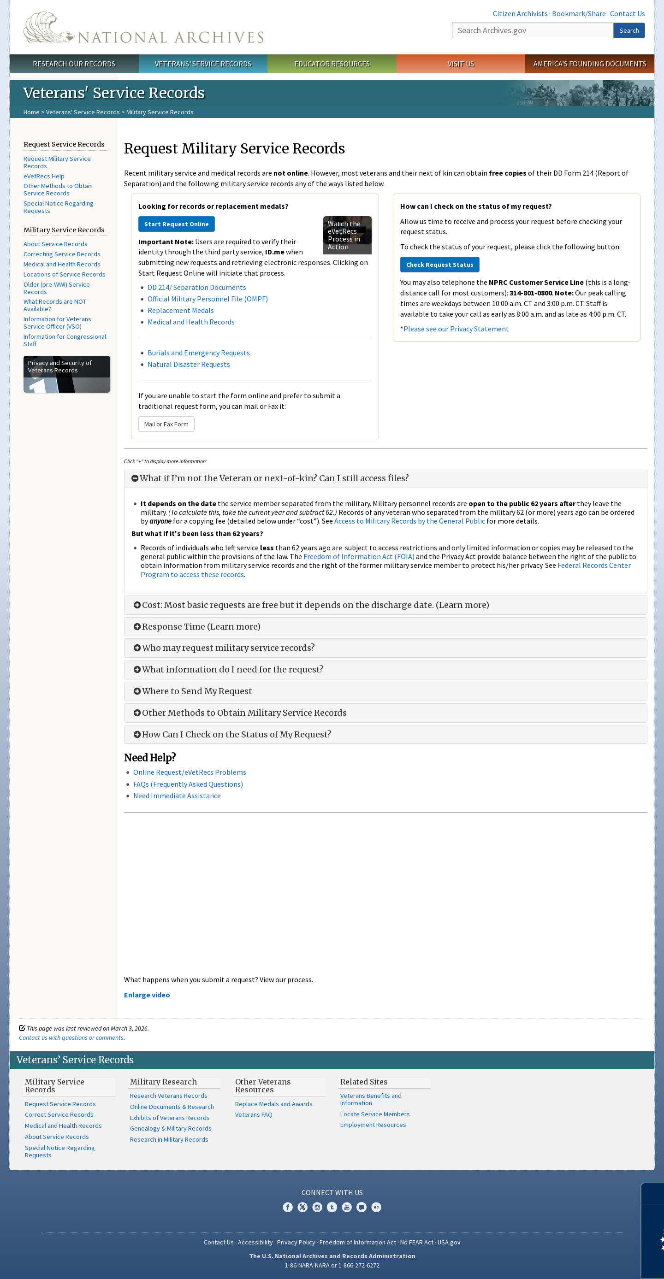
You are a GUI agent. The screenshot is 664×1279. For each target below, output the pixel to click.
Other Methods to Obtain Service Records (58, 189)
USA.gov (449, 1242)
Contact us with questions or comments (71, 1037)
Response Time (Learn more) (196, 626)
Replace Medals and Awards (274, 1104)
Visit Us (461, 63)
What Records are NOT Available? (55, 305)
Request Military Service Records (57, 162)
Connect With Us (332, 1192)
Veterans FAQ (254, 1114)
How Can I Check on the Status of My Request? (231, 734)
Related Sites (364, 1081)
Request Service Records (60, 1104)
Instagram (317, 1207)
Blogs (361, 1207)
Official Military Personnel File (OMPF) (208, 298)
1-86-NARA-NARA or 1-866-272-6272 (332, 1265)
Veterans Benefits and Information (371, 1099)
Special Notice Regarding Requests (59, 207)
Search (629, 30)
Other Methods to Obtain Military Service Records (239, 713)
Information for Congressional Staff (65, 340)
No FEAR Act (416, 1242)
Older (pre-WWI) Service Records (57, 288)
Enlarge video (147, 994)
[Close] (653, 1193)
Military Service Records (54, 1086)
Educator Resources (332, 63)
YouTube (346, 1207)
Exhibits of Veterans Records (170, 1118)
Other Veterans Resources (263, 1086)
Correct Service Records (59, 1114)
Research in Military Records (169, 1139)
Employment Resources (373, 1124)
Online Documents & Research (172, 1106)
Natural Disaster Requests (189, 364)
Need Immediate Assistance (177, 795)
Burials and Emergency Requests (199, 352)
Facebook (287, 1207)
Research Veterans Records (169, 1095)
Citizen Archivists (520, 13)
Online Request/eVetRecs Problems (189, 772)
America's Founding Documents (590, 63)
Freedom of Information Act (358, 1242)
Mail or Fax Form (166, 424)
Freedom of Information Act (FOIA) (359, 556)
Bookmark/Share (579, 13)
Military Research (163, 1081)
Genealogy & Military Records (171, 1128)
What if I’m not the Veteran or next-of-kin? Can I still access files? (270, 478)
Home (32, 112)
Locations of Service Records (65, 274)
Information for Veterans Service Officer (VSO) (57, 322)
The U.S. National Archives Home (143, 27)
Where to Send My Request (191, 691)
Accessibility (255, 1242)
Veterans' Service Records (203, 63)
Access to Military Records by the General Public (409, 520)
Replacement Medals (181, 310)
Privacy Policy (296, 1242)
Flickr (376, 1207)
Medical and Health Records (62, 264)
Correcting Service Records (62, 254)
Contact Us (627, 13)
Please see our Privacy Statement (456, 328)
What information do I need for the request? (227, 669)
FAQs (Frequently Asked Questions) (188, 784)
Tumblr (332, 1207)
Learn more (582, 1262)
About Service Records (56, 244)
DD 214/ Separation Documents (197, 287)
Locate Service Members (375, 1114)
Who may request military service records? (223, 648)
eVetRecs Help (44, 176)
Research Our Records (74, 63)
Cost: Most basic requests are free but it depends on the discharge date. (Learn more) (310, 605)
